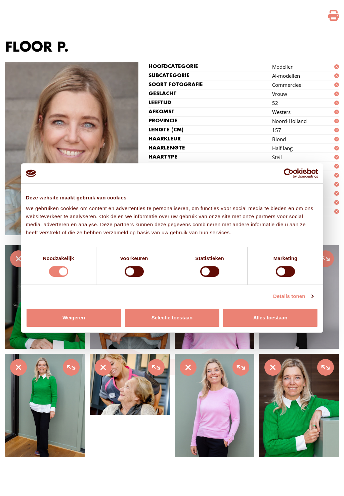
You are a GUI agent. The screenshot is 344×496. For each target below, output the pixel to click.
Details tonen (289, 296)
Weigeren (73, 317)
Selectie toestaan (172, 317)
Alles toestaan (270, 317)
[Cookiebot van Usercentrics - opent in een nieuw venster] (288, 173)
